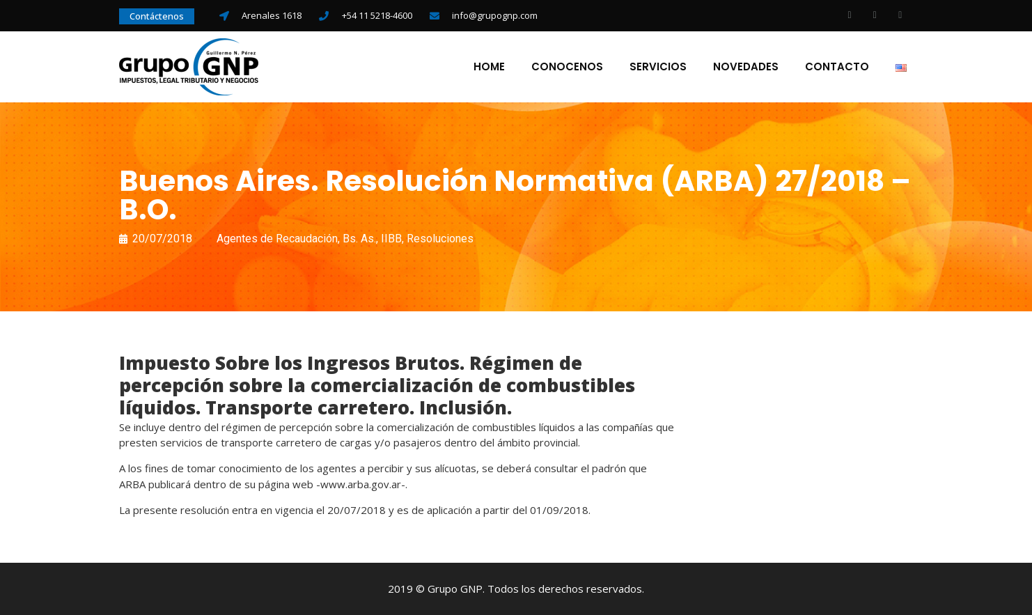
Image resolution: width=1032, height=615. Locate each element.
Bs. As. (359, 238)
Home (489, 67)
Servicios (658, 67)
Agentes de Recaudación (277, 238)
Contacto (837, 67)
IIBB (391, 238)
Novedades (746, 67)
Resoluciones (440, 238)
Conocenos (567, 67)
